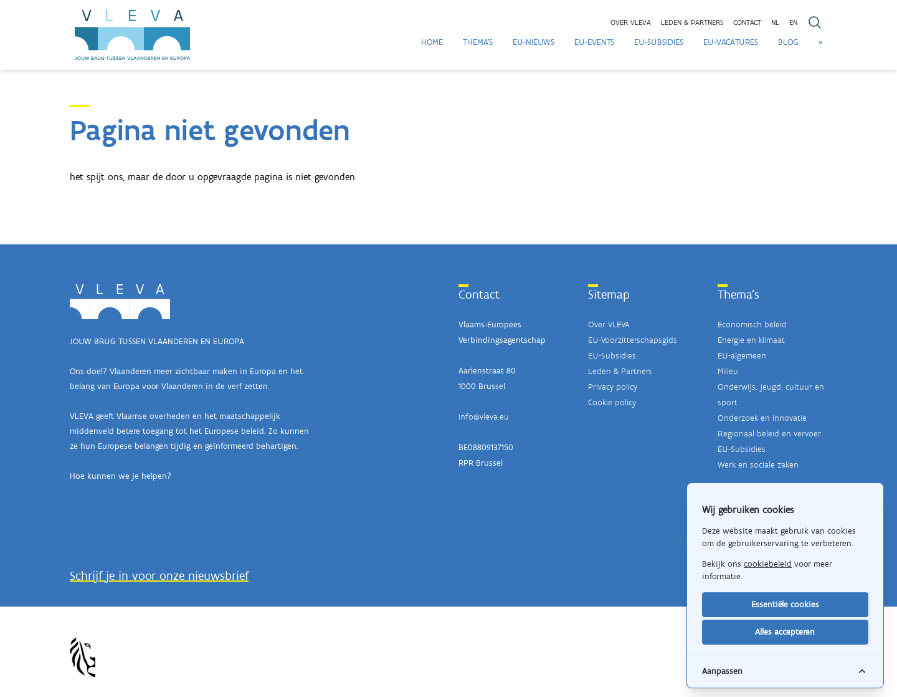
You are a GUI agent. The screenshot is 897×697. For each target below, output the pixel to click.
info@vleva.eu (483, 416)
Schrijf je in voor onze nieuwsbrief (159, 575)
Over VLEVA (630, 22)
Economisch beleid (752, 324)
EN (793, 22)
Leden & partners (692, 22)
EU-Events (594, 42)
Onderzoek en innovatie (762, 418)
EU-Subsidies (658, 42)
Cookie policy (612, 402)
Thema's (478, 42)
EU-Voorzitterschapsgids (632, 340)
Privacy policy (612, 387)
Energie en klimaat (751, 340)
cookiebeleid (768, 564)
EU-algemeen (742, 355)
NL (775, 22)
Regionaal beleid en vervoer (769, 433)
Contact (747, 22)
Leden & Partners (620, 371)
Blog (788, 42)
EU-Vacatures (730, 42)
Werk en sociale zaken (758, 464)
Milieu (728, 371)
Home (432, 42)
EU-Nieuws (533, 42)
